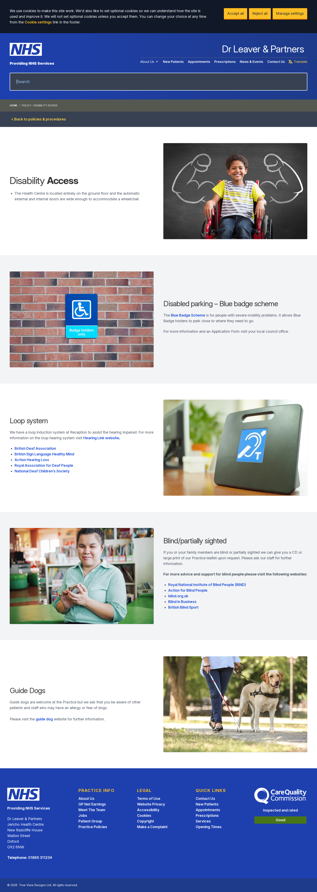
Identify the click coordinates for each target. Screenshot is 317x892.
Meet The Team (91, 810)
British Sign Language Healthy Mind (44, 454)
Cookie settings (38, 22)
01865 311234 (40, 857)
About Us (149, 62)
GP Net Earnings (92, 804)
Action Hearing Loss (32, 460)
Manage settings (290, 13)
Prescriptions (225, 62)
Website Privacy (151, 804)
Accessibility (148, 810)
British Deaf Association (35, 448)
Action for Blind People (187, 590)
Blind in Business (182, 602)
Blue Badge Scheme (188, 315)
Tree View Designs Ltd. (35, 885)
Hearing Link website (101, 438)
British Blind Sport (183, 607)
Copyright (145, 821)
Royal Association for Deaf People (44, 465)
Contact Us (276, 62)
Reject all (259, 13)
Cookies (144, 815)
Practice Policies (92, 827)
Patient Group (90, 821)
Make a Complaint (152, 827)
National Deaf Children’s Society (42, 471)
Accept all (235, 13)
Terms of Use (148, 798)
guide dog (44, 719)
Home (13, 105)
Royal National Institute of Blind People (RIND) (207, 585)
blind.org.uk (178, 596)
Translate (297, 61)
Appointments (199, 62)
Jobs (82, 815)
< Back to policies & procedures (38, 119)
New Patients (173, 62)
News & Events (251, 62)
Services (203, 821)
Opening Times (209, 827)
